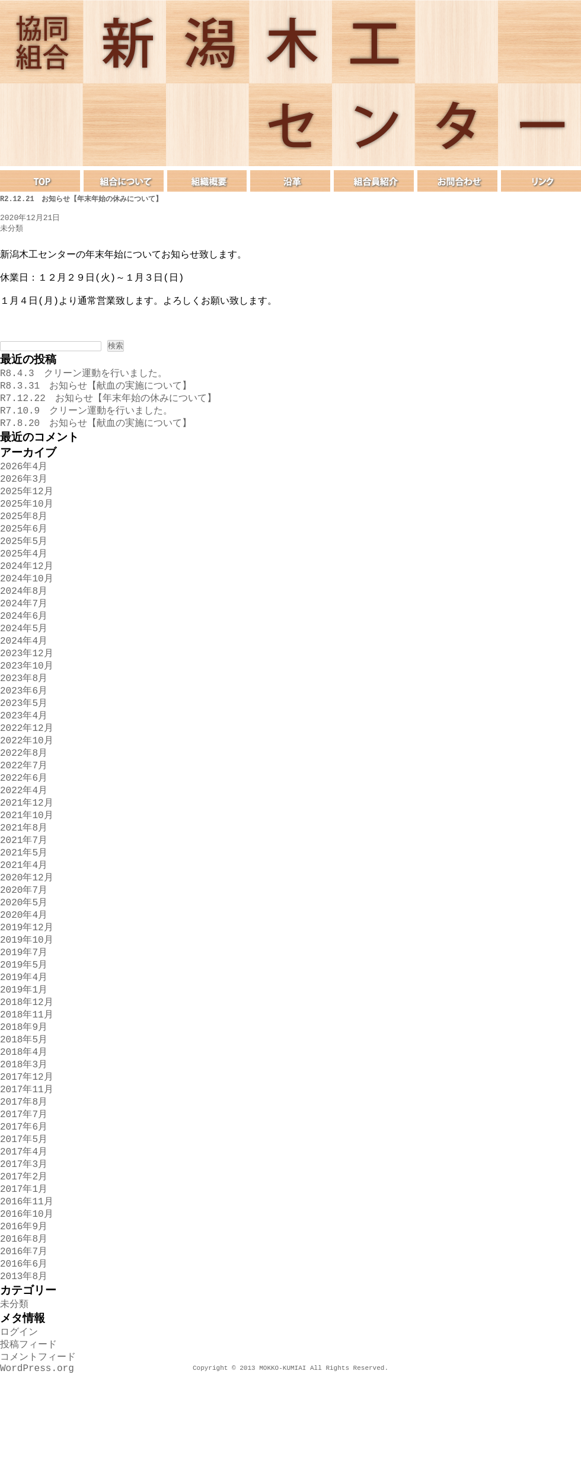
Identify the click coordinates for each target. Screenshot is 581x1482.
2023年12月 (26, 692)
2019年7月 (23, 1020)
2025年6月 (23, 556)
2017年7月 (23, 1197)
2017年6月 (23, 1211)
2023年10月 (26, 706)
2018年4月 (23, 1129)
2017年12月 (26, 1156)
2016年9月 (23, 1320)
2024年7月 (23, 638)
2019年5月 (23, 1034)
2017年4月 (23, 1238)
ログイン (19, 1434)
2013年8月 (23, 1375)
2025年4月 (23, 583)
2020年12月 (26, 938)
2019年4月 (23, 1047)
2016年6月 (23, 1361)
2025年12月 (26, 515)
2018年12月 (26, 1075)
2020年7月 (23, 952)
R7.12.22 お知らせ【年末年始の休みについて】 (108, 415)
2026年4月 (23, 488)
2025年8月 (23, 542)
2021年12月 (26, 856)
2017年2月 (23, 1266)
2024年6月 (23, 652)
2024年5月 (23, 665)
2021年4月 (23, 924)
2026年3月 (23, 501)
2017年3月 (23, 1252)
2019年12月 (26, 993)
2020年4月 (23, 979)
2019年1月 (23, 1061)
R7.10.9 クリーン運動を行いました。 (86, 428)
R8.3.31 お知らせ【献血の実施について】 (95, 401)
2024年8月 (23, 624)
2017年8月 (23, 1184)
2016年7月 (23, 1347)
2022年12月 (26, 774)
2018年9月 (23, 1102)
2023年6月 (23, 733)
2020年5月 (23, 965)
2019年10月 (26, 1006)
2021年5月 (23, 911)
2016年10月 (26, 1307)
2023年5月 (23, 747)
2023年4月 (23, 761)
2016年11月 (26, 1293)
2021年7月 (23, 897)
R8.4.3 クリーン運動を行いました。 (83, 388)
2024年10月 (26, 611)
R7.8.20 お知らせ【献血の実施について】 (95, 442)
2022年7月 (23, 815)
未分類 (11, 229)
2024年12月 (26, 597)
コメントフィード (38, 1461)
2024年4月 (23, 679)
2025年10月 (26, 529)
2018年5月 (23, 1115)
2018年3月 (23, 1143)
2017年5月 (23, 1225)
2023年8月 (23, 720)
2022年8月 (23, 802)
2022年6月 (23, 829)
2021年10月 (26, 870)
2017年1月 (23, 1279)
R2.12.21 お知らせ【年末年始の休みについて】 (81, 199)
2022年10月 (26, 788)
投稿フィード (28, 1448)
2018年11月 (26, 1088)
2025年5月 (23, 570)
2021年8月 (23, 884)
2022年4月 (23, 843)
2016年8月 (23, 1334)
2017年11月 (26, 1170)
